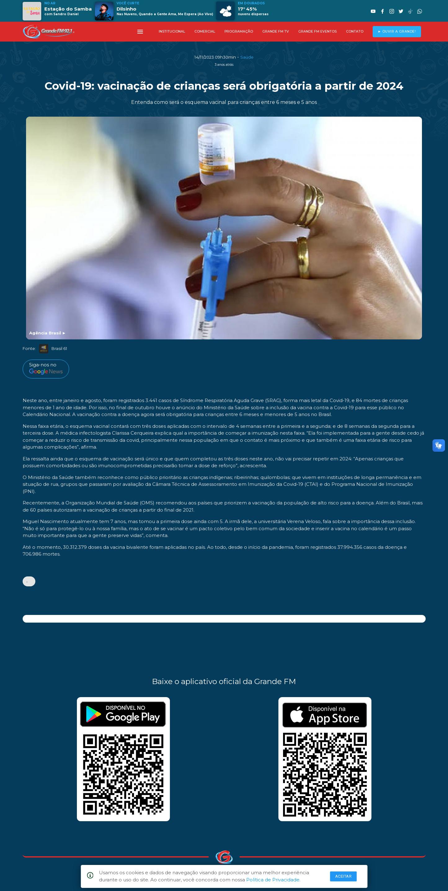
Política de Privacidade (272, 880)
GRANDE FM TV (275, 31)
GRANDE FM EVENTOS (317, 31)
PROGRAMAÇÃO (238, 31)
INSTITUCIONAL (172, 31)
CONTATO (354, 31)
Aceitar (343, 876)
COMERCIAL (204, 31)
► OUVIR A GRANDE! (397, 31)
